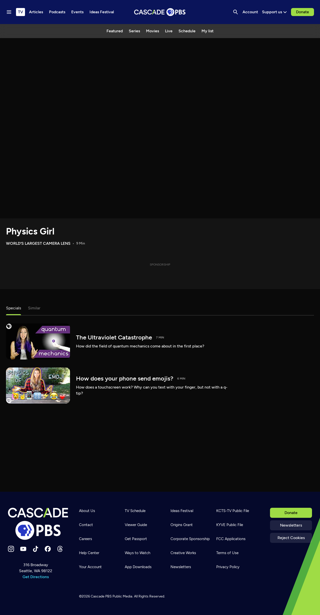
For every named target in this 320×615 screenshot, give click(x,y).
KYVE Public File (229, 525)
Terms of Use (227, 553)
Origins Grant (181, 525)
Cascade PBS (101, 596)
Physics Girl (30, 231)
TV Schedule (135, 511)
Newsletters (291, 525)
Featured (114, 31)
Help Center (89, 553)
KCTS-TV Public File (232, 511)
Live (168, 31)
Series (134, 31)
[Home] (38, 524)
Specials (13, 308)
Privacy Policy (228, 567)
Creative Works (183, 553)
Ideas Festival (181, 511)
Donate (302, 12)
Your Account (90, 567)
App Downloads (138, 567)
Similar (34, 308)
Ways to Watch (137, 553)
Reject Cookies (291, 537)
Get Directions (35, 576)
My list (208, 31)
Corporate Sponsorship (190, 539)
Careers (85, 539)
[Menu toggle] (9, 12)
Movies (152, 31)
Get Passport (136, 539)
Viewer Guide (136, 525)
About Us (87, 511)
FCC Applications (231, 539)
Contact (86, 525)
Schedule (187, 31)
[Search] (235, 12)
